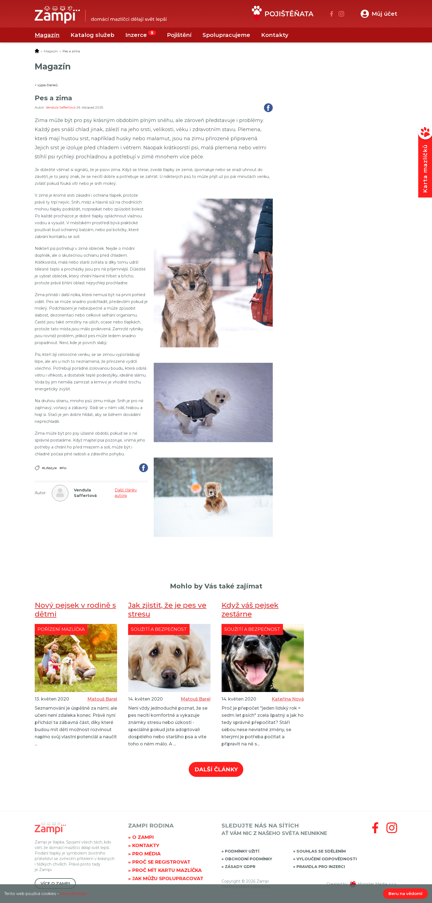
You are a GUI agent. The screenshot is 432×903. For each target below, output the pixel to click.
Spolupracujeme (226, 35)
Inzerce (136, 35)
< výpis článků (46, 85)
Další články (216, 769)
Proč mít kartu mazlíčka (167, 870)
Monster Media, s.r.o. (377, 884)
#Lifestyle (49, 468)
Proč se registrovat (161, 862)
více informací (73, 893)
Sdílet (268, 107)
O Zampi (143, 837)
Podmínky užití (242, 851)
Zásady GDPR (240, 866)
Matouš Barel (102, 699)
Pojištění (179, 35)
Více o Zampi (55, 883)
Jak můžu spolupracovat (167, 878)
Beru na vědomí (405, 893)
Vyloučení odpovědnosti (326, 858)
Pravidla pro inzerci (320, 866)
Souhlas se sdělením (321, 851)
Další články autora (126, 493)
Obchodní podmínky (248, 858)
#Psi (63, 468)
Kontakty (274, 35)
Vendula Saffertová (61, 107)
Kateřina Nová (288, 699)
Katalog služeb (92, 35)
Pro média (146, 853)
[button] (379, 14)
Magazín (47, 35)
